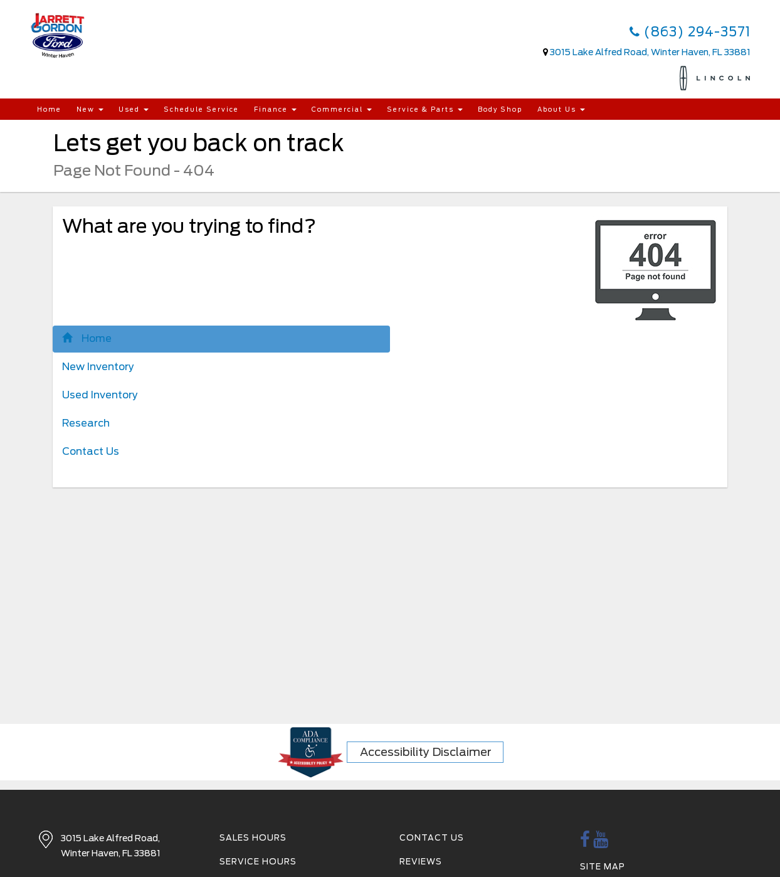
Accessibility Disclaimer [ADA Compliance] (426, 751)
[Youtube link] (601, 843)
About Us (561, 109)
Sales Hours (253, 837)
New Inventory (98, 367)
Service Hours (258, 861)
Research (86, 423)
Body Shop (500, 109)
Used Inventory (100, 395)
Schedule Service (201, 109)
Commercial (342, 109)
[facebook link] (585, 843)
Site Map (602, 866)
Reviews (420, 861)
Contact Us (90, 451)
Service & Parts (425, 109)
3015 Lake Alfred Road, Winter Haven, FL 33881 (650, 52)
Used (134, 109)
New (89, 109)
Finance (275, 109)
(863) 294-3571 (690, 32)
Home (49, 109)
